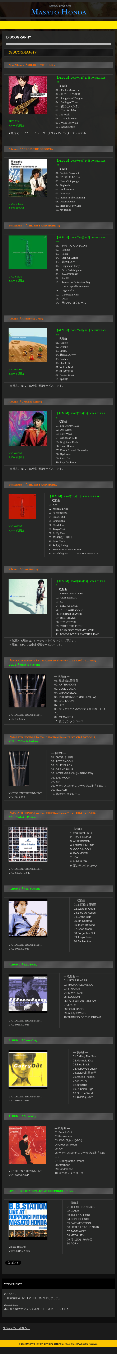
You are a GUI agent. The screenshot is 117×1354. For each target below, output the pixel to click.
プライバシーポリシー (16, 1328)
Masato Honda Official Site (54, 17)
